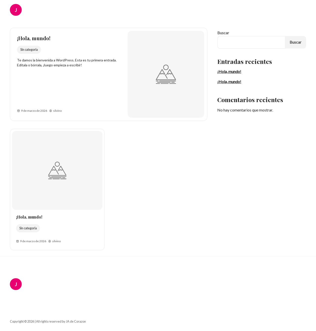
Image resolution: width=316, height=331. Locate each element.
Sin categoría (29, 50)
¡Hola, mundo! (33, 38)
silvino (55, 111)
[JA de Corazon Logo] (19, 10)
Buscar (223, 32)
